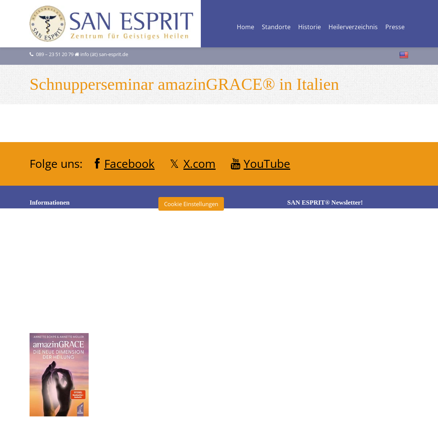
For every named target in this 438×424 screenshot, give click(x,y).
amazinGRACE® (186, 241)
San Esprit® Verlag (190, 353)
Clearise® (178, 269)
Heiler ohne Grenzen (193, 297)
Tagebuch (178, 381)
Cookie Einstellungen (191, 204)
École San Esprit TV (190, 283)
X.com (199, 163)
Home (245, 27)
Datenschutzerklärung (65, 264)
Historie (309, 27)
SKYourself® (182, 367)
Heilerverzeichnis (353, 27)
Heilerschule (182, 311)
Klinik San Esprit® (189, 339)
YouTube (267, 163)
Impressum (52, 278)
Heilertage (179, 325)
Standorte (276, 27)
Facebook (129, 163)
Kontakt (47, 292)
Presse (395, 27)
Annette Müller (185, 255)
